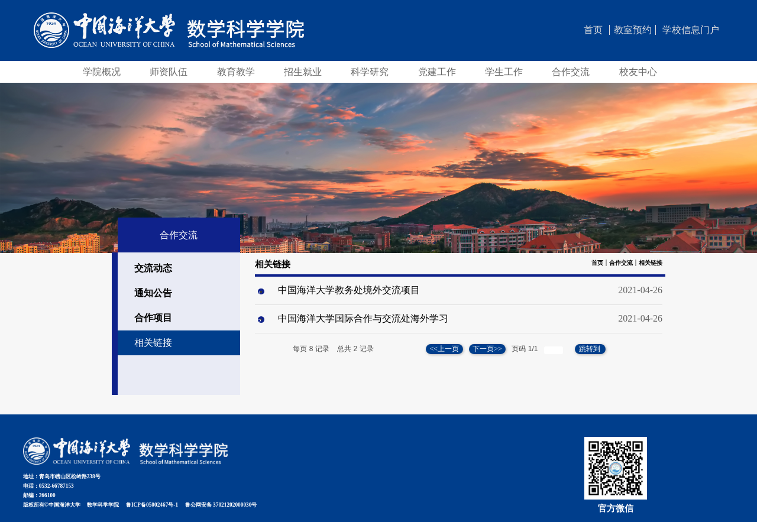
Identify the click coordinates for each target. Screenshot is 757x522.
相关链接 (650, 263)
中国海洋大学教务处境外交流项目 (349, 290)
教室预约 (633, 30)
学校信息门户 (690, 30)
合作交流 (621, 263)
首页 (593, 30)
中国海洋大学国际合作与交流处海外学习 (363, 318)
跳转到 (590, 349)
